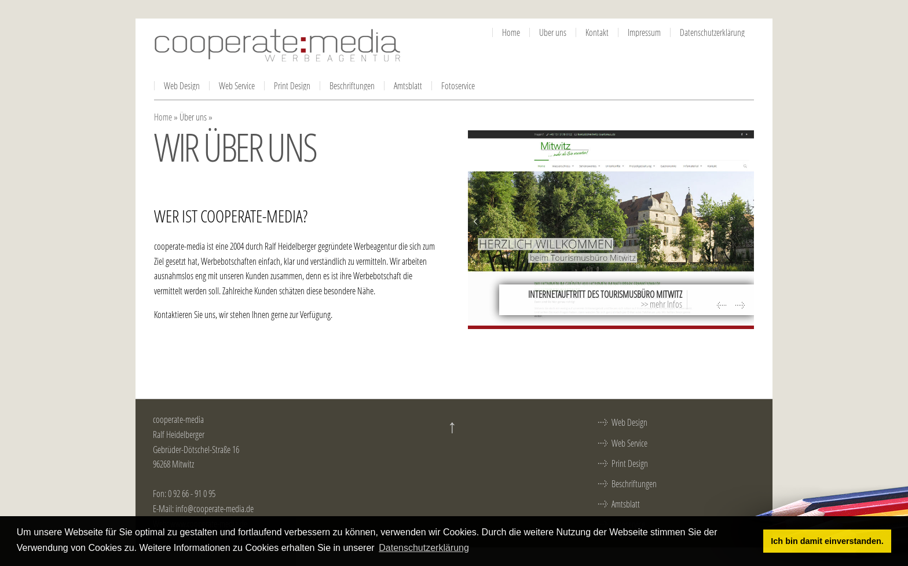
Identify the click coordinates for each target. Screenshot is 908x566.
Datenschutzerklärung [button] (424, 548)
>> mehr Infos (661, 304)
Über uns (552, 32)
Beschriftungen (352, 85)
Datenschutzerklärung (712, 32)
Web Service (237, 85)
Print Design (292, 85)
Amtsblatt (408, 85)
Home (511, 32)
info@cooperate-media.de (214, 508)
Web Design (182, 85)
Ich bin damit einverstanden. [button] (827, 541)
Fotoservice (458, 85)
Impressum (644, 32)
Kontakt (597, 32)
